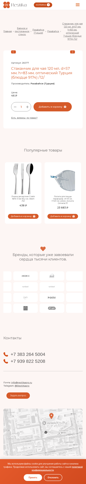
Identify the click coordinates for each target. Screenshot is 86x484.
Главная (7, 31)
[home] (14, 5)
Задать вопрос (18, 395)
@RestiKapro (22, 385)
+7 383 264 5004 (28, 354)
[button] (78, 5)
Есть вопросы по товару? (24, 118)
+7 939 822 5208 (28, 361)
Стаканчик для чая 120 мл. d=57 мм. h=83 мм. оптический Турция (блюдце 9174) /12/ (72, 31)
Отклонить (53, 477)
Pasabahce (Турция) (38, 31)
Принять (33, 477)
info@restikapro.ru (21, 382)
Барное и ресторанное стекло (22, 31)
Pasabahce (53, 31)
